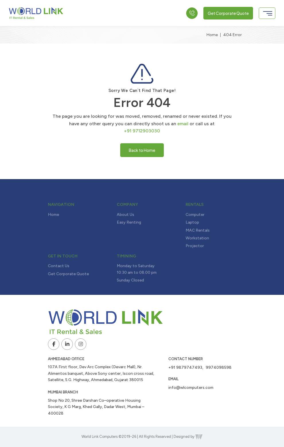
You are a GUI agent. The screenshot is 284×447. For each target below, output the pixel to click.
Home (212, 34)
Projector (195, 258)
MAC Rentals (198, 242)
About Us (125, 227)
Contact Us (58, 278)
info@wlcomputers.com (190, 387)
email (182, 123)
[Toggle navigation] (267, 13)
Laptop (192, 234)
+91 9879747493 (185, 367)
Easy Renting (129, 234)
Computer (195, 227)
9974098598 (219, 367)
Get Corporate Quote (228, 13)
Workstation (197, 250)
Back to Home (142, 150)
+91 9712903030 (142, 131)
